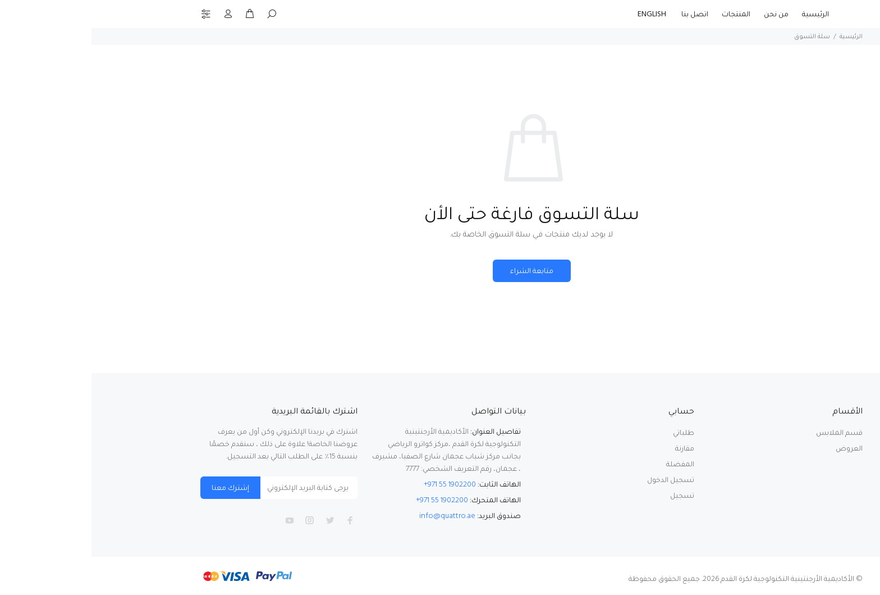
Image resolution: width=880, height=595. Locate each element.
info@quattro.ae (356, 516)
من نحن (684, 14)
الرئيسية (724, 14)
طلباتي (592, 432)
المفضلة (589, 464)
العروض (757, 448)
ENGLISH (561, 14)
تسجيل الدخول (579, 480)
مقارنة (593, 448)
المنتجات (644, 14)
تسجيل (591, 495)
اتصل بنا (603, 14)
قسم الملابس (748, 432)
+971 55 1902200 (358, 484)
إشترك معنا (139, 488)
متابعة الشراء (440, 271)
